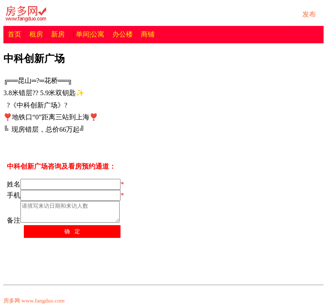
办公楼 (122, 34)
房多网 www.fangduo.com (34, 300)
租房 (36, 34)
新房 (58, 34)
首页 (14, 34)
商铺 (148, 34)
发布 (309, 14)
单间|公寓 (90, 34)
